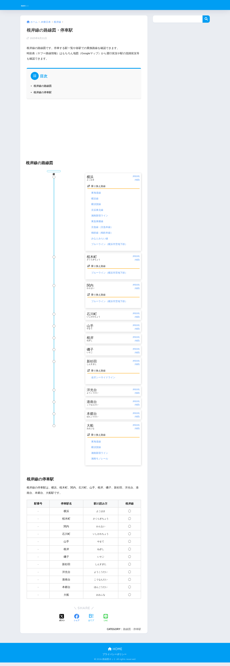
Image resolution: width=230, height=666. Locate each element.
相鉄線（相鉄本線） (102, 232)
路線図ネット (33, 5)
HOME (115, 652)
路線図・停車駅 (132, 632)
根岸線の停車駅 (43, 92)
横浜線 (94, 198)
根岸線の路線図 (43, 85)
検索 (206, 19)
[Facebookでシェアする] (77, 621)
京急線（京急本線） (102, 227)
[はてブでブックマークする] (91, 621)
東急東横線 (97, 221)
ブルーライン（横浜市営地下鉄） (109, 244)
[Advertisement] (84, 127)
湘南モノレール (99, 462)
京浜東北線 (97, 210)
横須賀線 (96, 204)
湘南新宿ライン (99, 215)
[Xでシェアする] (62, 621)
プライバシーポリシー (114, 658)
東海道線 (96, 193)
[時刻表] (136, 176)
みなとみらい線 (99, 238)
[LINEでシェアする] (105, 621)
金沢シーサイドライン (103, 379)
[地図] (137, 180)
